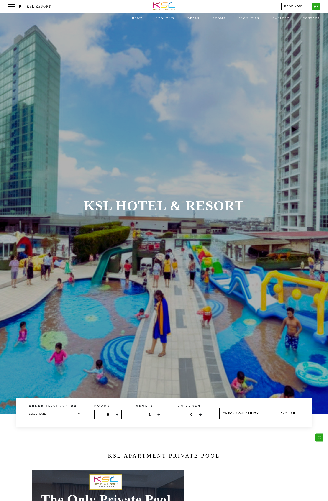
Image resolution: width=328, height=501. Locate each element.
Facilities (249, 18)
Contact (311, 18)
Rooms (219, 18)
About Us (165, 18)
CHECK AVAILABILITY (241, 413)
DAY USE (287, 413)
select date (54, 413)
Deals (193, 18)
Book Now (293, 6)
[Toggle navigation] (11, 6)
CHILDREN (189, 405)
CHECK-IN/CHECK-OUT (54, 406)
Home (137, 18)
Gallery (281, 18)
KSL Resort (36, 6)
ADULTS (145, 405)
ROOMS (102, 405)
